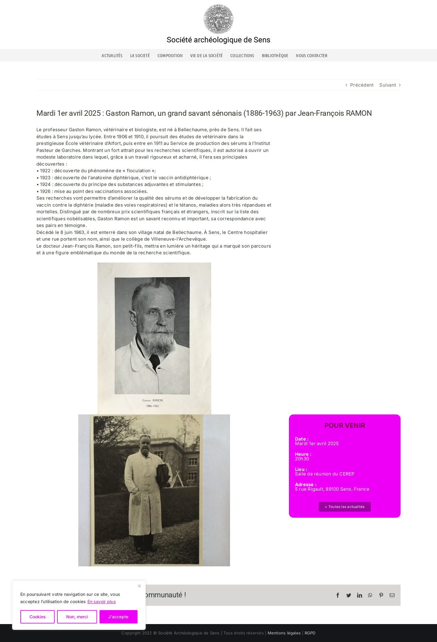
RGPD (310, 632)
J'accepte (118, 616)
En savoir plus (101, 601)
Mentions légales (284, 632)
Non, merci (77, 616)
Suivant (387, 85)
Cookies (37, 616)
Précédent (362, 85)
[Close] (139, 585)
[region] (79, 605)
